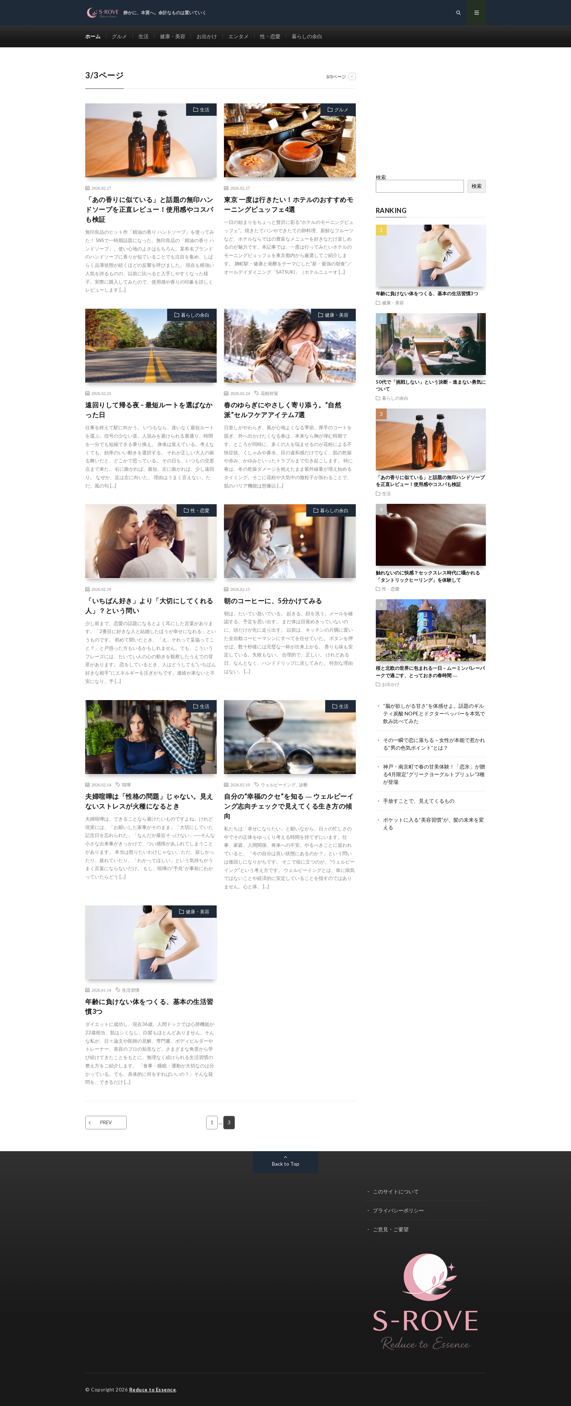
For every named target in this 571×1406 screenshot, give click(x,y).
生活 (143, 36)
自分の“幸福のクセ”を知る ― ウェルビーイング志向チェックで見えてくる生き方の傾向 (289, 806)
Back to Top (285, 1164)
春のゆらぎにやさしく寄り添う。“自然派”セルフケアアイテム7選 (282, 410)
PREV (106, 1122)
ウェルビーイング (278, 784)
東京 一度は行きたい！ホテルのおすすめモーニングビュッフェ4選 (288, 204)
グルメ (119, 36)
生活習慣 (130, 990)
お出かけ (207, 36)
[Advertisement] (431, 114)
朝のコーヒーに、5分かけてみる (273, 601)
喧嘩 (126, 784)
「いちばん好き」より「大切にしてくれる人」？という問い (149, 606)
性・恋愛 (270, 36)
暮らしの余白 (307, 36)
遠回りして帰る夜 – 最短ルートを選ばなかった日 (149, 410)
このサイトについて (396, 1191)
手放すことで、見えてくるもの (418, 801)
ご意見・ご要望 (391, 1229)
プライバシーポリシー (398, 1210)
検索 (381, 177)
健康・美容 (172, 36)
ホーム (93, 36)
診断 (303, 784)
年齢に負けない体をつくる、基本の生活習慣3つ (149, 1006)
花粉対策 (269, 393)
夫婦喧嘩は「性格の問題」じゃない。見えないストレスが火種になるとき (149, 801)
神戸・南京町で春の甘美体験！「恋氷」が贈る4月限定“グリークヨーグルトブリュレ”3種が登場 (434, 774)
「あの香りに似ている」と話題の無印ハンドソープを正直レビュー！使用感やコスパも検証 (149, 209)
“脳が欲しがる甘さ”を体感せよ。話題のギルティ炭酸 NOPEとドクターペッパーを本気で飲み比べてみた (434, 713)
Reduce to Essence (152, 1390)
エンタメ (238, 36)
